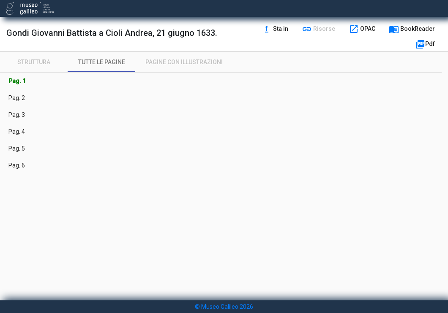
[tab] (34, 62)
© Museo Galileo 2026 (224, 306)
